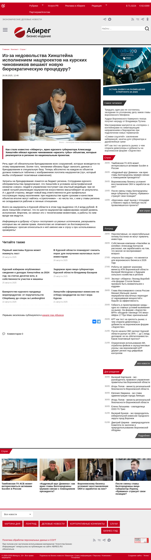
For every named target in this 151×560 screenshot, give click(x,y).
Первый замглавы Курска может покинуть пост (21, 252)
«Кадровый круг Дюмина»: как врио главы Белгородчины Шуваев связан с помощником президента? (130, 175)
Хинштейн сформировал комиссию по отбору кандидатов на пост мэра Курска (76, 294)
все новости (143, 363)
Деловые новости (53, 523)
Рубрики (33, 5)
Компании (106, 555)
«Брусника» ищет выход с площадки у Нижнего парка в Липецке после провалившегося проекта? (130, 203)
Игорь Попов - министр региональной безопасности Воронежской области (130, 401)
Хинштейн (51, 184)
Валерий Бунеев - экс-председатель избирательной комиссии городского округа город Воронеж (130, 416)
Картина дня (12, 523)
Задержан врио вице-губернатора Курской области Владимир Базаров (75, 271)
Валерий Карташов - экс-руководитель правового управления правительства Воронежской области (130, 380)
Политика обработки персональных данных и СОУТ (29, 540)
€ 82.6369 (144, 5)
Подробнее (144, 435)
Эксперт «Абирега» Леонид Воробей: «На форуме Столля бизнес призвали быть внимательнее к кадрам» (130, 282)
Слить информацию (83, 555)
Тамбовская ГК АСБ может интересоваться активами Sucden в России (129, 165)
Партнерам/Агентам (39, 12)
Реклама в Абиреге (75, 5)
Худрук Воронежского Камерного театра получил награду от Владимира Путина (125, 120)
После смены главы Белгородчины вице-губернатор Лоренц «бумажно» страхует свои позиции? (130, 193)
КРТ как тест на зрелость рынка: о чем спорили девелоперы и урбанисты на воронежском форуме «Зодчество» (125, 148)
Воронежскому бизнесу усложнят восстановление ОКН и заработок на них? (130, 184)
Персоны (97, 555)
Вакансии (69, 555)
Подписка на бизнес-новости (52, 555)
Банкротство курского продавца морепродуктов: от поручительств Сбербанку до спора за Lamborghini (23, 294)
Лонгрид (108, 228)
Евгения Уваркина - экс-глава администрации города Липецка (128, 394)
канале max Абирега (53, 315)
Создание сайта (135, 555)
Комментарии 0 (15, 334)
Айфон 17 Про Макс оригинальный (129, 315)
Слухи (34, 221)
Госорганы (75, 557)
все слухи (145, 210)
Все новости (10, 514)
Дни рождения (111, 371)
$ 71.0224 (131, 5)
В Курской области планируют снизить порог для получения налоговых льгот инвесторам (76, 253)
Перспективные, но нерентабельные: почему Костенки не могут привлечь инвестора (130, 236)
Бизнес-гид (110, 530)
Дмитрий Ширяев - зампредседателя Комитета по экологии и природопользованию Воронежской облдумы (130, 426)
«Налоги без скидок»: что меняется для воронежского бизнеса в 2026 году (129, 260)
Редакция (97, 5)
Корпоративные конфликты (87, 523)
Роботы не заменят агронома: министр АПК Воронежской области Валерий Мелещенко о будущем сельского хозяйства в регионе (129, 271)
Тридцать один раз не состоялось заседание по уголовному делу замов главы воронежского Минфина (127, 112)
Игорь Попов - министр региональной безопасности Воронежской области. (130, 387)
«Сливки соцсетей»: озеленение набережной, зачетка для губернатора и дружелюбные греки (125, 139)
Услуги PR (53, 5)
